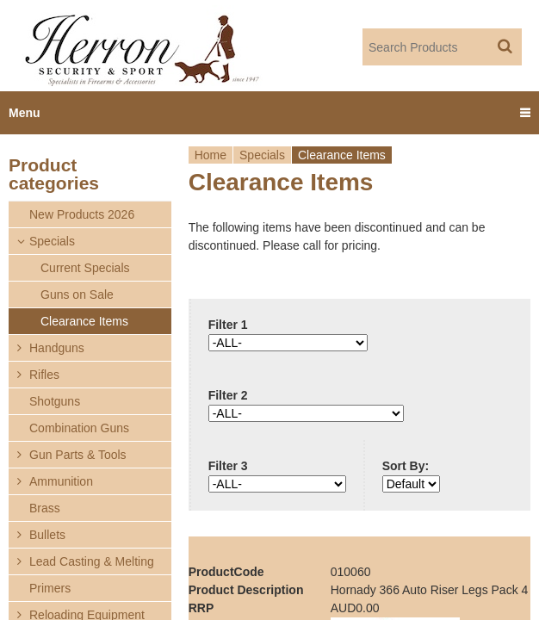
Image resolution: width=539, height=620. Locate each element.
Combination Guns (79, 428)
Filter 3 (228, 466)
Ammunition (61, 481)
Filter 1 (228, 325)
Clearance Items (84, 321)
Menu (24, 113)
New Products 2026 (81, 214)
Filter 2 (228, 395)
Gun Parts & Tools (78, 455)
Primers (50, 588)
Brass (44, 508)
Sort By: (405, 466)
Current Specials (85, 268)
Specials (262, 155)
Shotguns (54, 401)
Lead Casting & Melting (91, 561)
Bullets (47, 535)
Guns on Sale (77, 294)
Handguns (56, 348)
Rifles (44, 374)
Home (210, 155)
